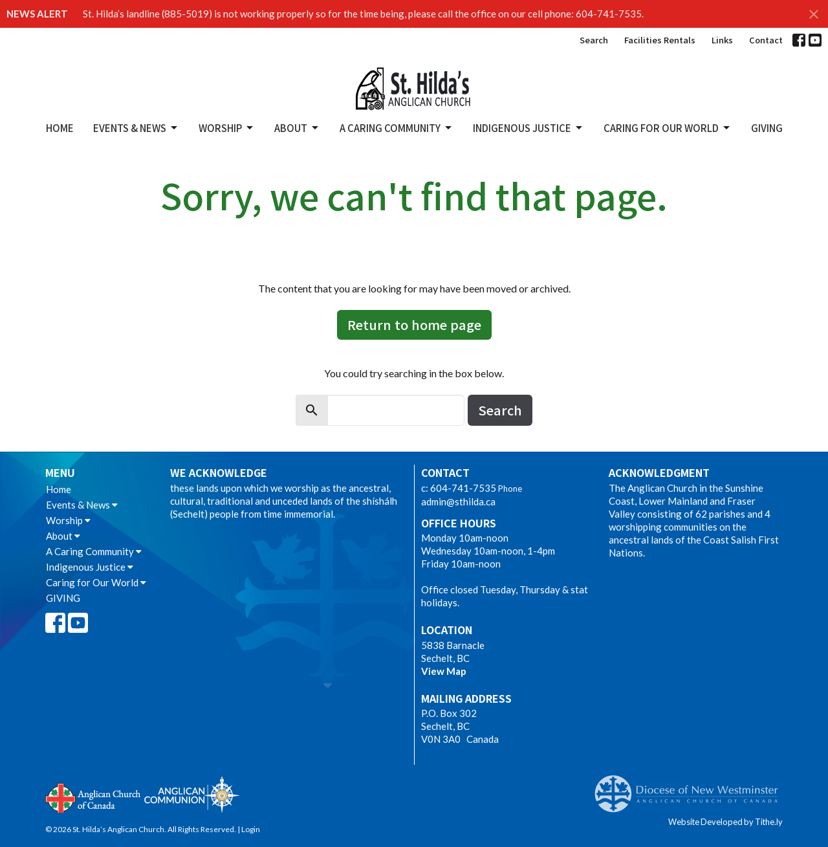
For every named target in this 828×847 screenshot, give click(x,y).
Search (594, 40)
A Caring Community (396, 128)
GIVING (767, 128)
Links (722, 40)
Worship (227, 128)
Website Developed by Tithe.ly (725, 822)
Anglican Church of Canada (93, 796)
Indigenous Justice (528, 128)
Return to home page (414, 324)
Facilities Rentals (659, 40)
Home (60, 128)
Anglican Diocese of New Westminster (691, 787)
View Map (443, 671)
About (297, 128)
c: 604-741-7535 (458, 488)
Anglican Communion (192, 794)
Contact (766, 40)
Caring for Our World (668, 128)
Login (250, 829)
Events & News (136, 128)
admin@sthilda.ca (458, 501)
